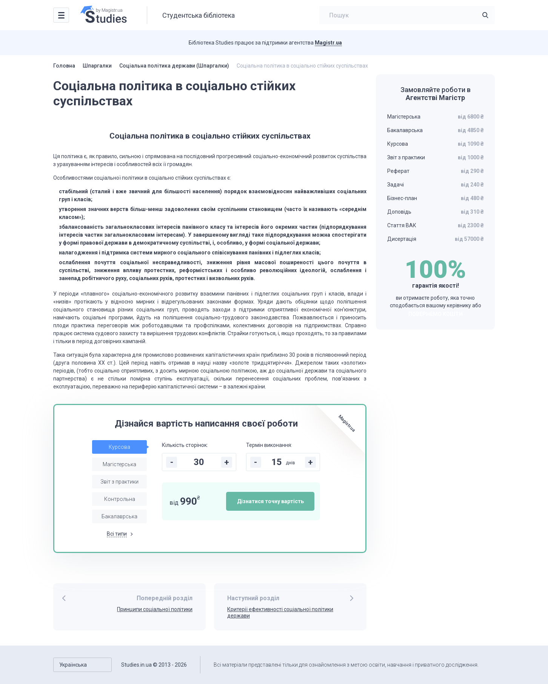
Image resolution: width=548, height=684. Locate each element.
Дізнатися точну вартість (270, 501)
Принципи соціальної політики (154, 609)
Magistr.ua (328, 43)
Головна (64, 66)
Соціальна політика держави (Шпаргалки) (174, 66)
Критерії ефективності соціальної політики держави (280, 612)
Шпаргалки (97, 66)
